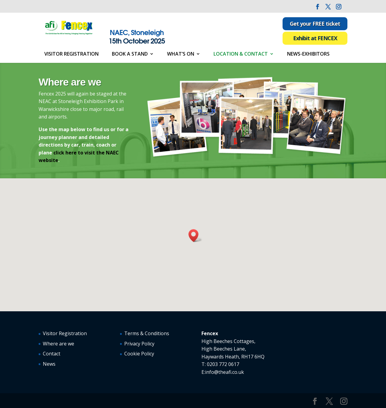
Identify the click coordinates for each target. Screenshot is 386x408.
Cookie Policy (139, 353)
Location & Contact (241, 54)
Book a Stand (130, 54)
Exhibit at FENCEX (315, 38)
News (49, 364)
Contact (51, 353)
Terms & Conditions (146, 333)
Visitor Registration (71, 54)
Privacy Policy (139, 343)
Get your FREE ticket (315, 23)
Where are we (58, 343)
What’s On (180, 54)
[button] (195, 235)
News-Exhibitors (308, 54)
